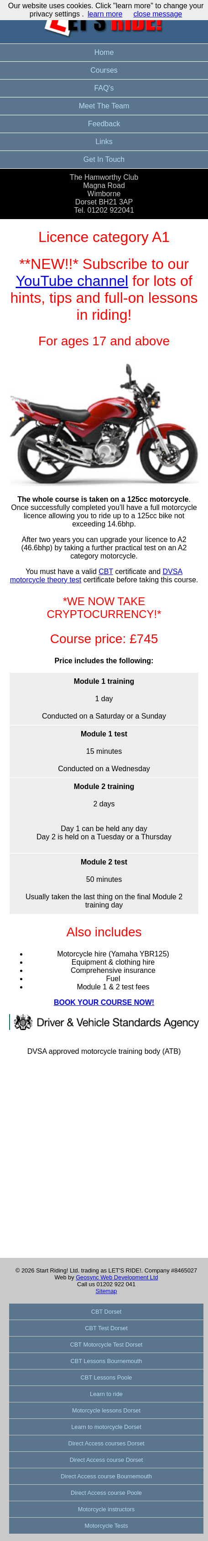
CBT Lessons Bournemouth (106, 1361)
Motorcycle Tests (106, 1525)
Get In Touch (104, 159)
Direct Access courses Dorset (106, 1443)
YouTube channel (72, 281)
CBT (106, 571)
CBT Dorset (106, 1311)
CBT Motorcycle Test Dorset (106, 1344)
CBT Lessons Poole (106, 1377)
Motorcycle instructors (106, 1509)
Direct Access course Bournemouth (106, 1476)
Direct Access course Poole (106, 1492)
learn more (105, 14)
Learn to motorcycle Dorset (106, 1426)
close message (157, 14)
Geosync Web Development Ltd (117, 1277)
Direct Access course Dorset (106, 1459)
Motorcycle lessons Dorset (106, 1410)
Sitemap (106, 1291)
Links (103, 141)
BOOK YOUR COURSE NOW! (104, 1002)
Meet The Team (104, 106)
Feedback (104, 124)
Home (104, 52)
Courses (104, 70)
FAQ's (104, 88)
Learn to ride (106, 1394)
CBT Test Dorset (106, 1328)
